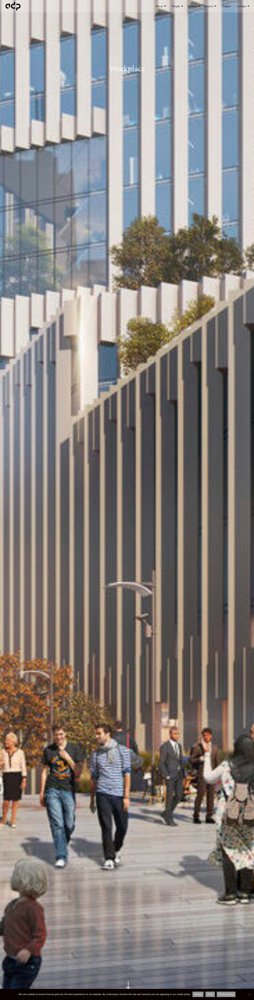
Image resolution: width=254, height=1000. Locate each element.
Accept (198, 994)
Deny (210, 994)
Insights (226, 6)
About (161, 6)
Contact (243, 6)
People (177, 6)
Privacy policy (226, 994)
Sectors (210, 6)
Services (193, 6)
